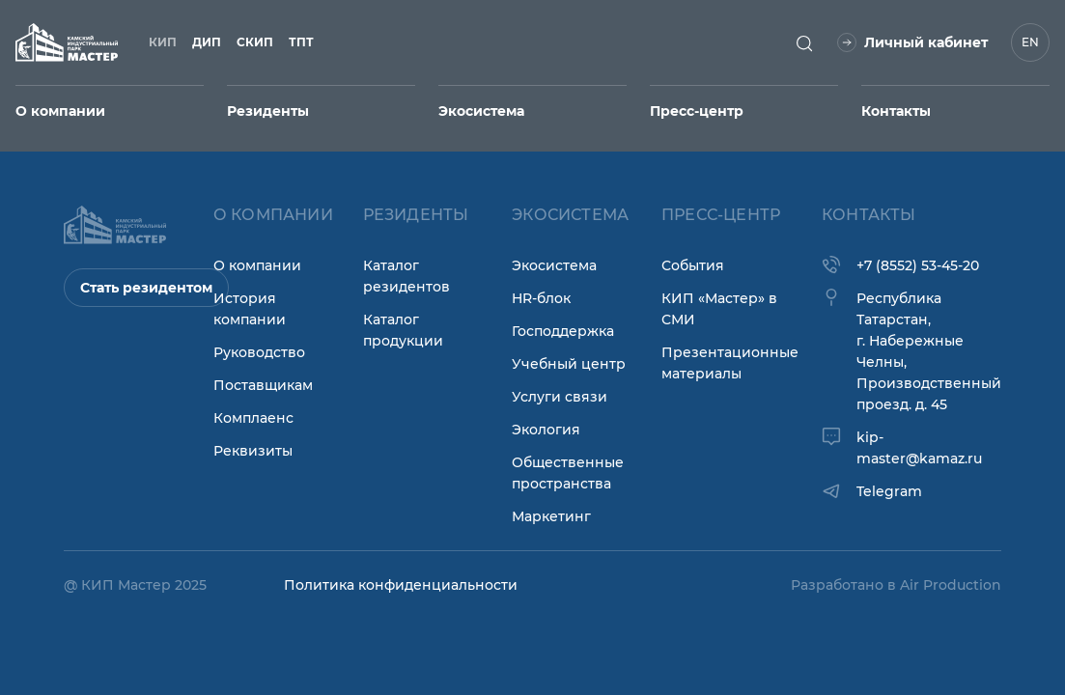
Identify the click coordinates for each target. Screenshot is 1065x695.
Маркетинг (551, 516)
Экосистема (554, 265)
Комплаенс (253, 418)
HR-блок (541, 298)
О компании (257, 265)
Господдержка (563, 331)
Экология (546, 429)
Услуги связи (559, 396)
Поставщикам (263, 385)
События (692, 265)
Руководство (259, 352)
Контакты (896, 111)
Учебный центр (569, 364)
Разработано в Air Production (896, 585)
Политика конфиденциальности (401, 585)
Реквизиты (253, 450)
